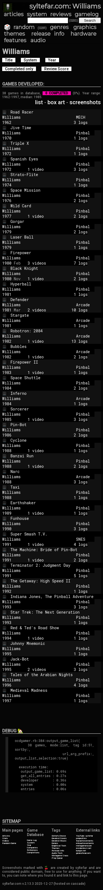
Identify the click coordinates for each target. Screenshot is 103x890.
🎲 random (19, 27)
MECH (83, 117)
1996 (7, 685)
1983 (7, 372)
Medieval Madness (56, 690)
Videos (5, 841)
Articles (6, 836)
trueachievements (84, 841)
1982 (7, 341)
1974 (7, 185)
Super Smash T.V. (56, 534)
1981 (7, 294)
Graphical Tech (59, 845)
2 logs (54, 200)
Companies (32, 847)
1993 (7, 607)
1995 (7, 653)
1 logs (54, 138)
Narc (56, 471)
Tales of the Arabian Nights (56, 674)
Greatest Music (59, 841)
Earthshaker (56, 502)
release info (48, 33)
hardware (83, 33)
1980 (7, 263)
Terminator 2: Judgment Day (56, 565)
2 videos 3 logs (54, 669)
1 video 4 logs (54, 544)
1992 (7, 591)
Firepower (56, 252)
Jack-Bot (56, 659)
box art (56, 102)
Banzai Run (56, 455)
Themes (55, 848)
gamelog (87, 14)
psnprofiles (81, 838)
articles (14, 14)
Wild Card (56, 205)
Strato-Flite (56, 174)
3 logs (54, 122)
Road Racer (56, 112)
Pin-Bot (56, 424)
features (15, 40)
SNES (83, 539)
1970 (7, 138)
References (32, 850)
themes (14, 33)
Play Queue (57, 858)
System (31, 842)
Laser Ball (56, 237)
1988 (7, 450)
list (39, 102)
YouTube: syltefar (84, 836)
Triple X (56, 143)
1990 (7, 528)
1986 (7, 435)
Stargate (56, 315)
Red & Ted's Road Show (56, 627)
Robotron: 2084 (56, 330)
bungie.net (81, 850)
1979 (7, 231)
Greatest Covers (59, 838)
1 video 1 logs (54, 372)
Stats (5, 838)
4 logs (54, 685)
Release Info (58, 850)
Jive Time (56, 127)
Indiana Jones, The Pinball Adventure (56, 596)
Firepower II (56, 362)
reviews (60, 14)
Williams (36, 117)
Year (29, 845)
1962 (7, 122)
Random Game (9, 843)
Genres (55, 843)
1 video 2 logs (54, 216)
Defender (56, 299)
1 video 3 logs (54, 169)
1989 (7, 513)
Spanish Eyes (56, 158)
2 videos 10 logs (54, 310)
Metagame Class (60, 855)
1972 (7, 153)
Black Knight (56, 268)
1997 (7, 700)
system (37, 14)
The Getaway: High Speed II (56, 580)
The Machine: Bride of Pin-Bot (56, 549)
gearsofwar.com (83, 853)
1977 (7, 216)
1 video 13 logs (54, 341)
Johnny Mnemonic (56, 643)
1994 (7, 638)
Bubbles (56, 346)
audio (38, 40)
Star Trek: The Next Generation (56, 612)
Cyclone (56, 440)
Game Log (32, 840)
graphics (84, 27)
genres (59, 27)
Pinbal (83, 132)
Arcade (83, 304)
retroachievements (85, 843)
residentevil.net (83, 848)
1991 (7, 544)
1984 (7, 388)
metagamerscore (84, 845)
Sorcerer (56, 409)
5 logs (54, 575)
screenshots (85, 102)
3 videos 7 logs (54, 263)
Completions (33, 852)
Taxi (56, 487)
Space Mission (56, 190)
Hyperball (56, 284)
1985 (7, 419)
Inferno (56, 393)
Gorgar (56, 221)
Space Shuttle (56, 377)
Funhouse (56, 518)
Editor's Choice (59, 836)
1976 (7, 200)
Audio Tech (57, 853)
